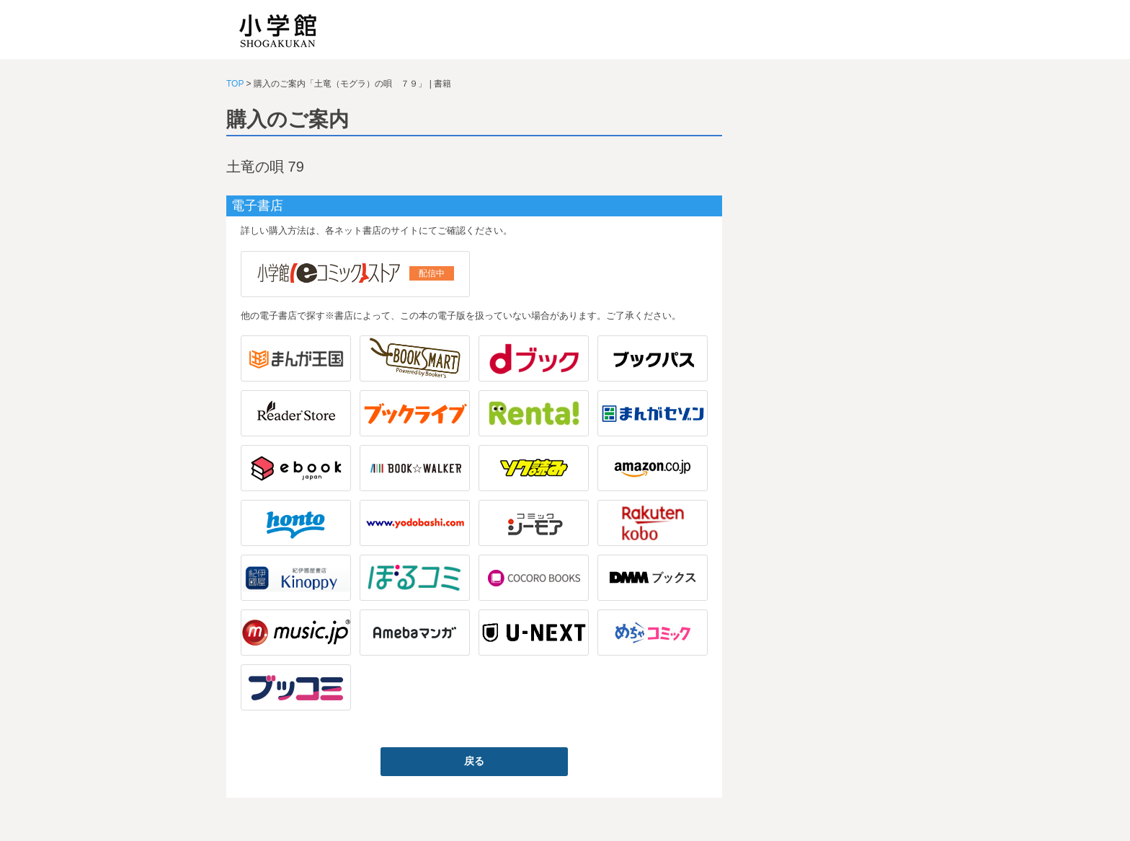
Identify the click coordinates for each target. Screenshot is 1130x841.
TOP (235, 84)
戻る (474, 761)
